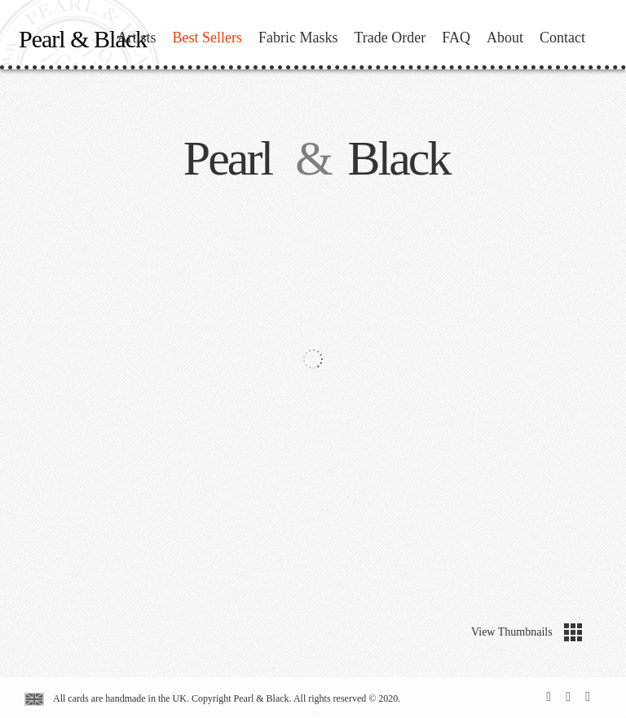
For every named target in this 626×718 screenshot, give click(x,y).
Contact (562, 37)
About (505, 37)
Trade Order (390, 37)
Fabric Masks (298, 37)
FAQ (456, 37)
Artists (136, 37)
